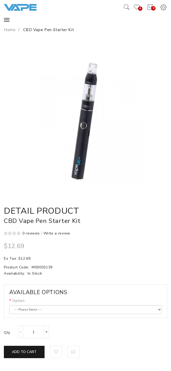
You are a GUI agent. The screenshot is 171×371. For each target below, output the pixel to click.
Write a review (57, 233)
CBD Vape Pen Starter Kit (48, 29)
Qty (7, 332)
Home (10, 29)
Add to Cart (24, 351)
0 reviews (31, 233)
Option (18, 300)
